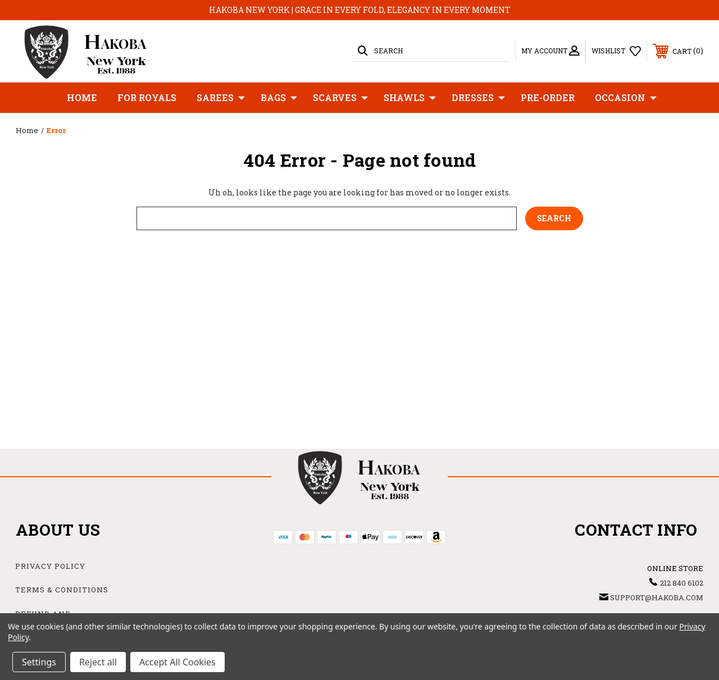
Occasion (626, 98)
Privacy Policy (50, 566)
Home (82, 97)
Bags (279, 98)
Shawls (410, 98)
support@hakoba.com (656, 597)
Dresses (478, 98)
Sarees (221, 98)
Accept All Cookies (177, 662)
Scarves (340, 98)
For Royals (146, 97)
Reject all (98, 662)
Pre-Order (548, 97)
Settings (39, 662)
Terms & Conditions (61, 590)
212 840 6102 (681, 583)
